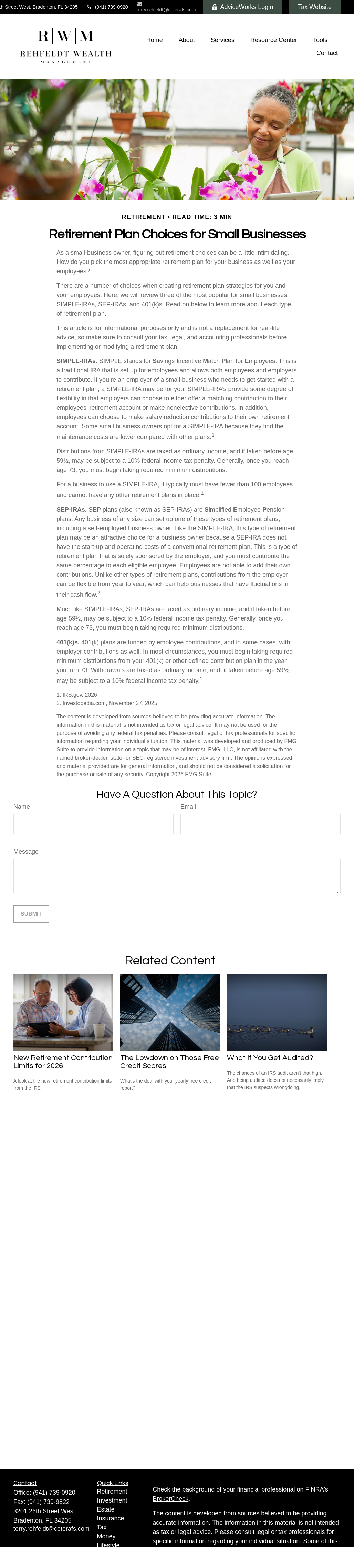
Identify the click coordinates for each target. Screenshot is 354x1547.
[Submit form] (31, 914)
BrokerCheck (170, 1498)
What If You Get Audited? (270, 1058)
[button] (155, 40)
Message (26, 851)
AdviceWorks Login (242, 6)
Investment (112, 1500)
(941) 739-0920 (107, 7)
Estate (106, 1509)
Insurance (110, 1518)
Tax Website (315, 6)
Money (106, 1536)
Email (188, 806)
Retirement (112, 1491)
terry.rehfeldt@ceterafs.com (166, 7)
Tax (102, 1527)
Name (21, 806)
